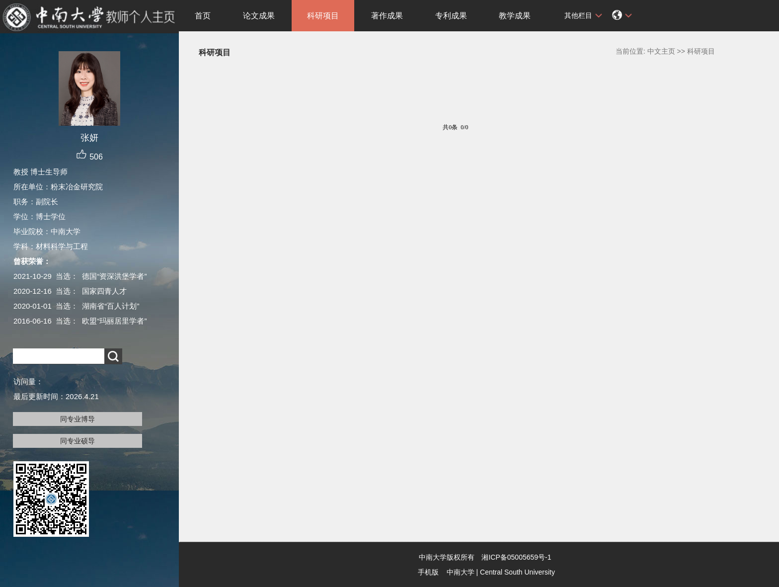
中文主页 (661, 51)
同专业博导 (77, 419)
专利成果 (451, 15)
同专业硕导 (77, 441)
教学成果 (515, 15)
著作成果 (387, 15)
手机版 (428, 572)
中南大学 (460, 572)
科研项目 (323, 15)
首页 (203, 15)
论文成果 (259, 15)
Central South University (517, 572)
